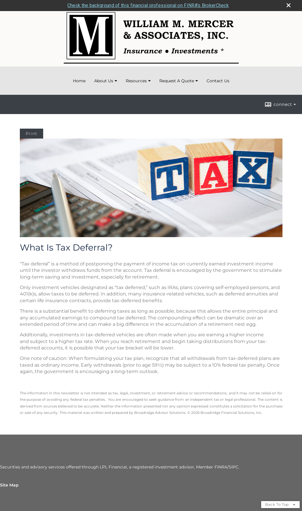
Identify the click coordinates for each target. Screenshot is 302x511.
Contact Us (218, 80)
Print (31, 133)
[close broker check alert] (288, 5)
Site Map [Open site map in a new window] (9, 485)
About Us (103, 80)
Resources (136, 80)
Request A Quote (176, 80)
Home (79, 80)
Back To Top (280, 504)
